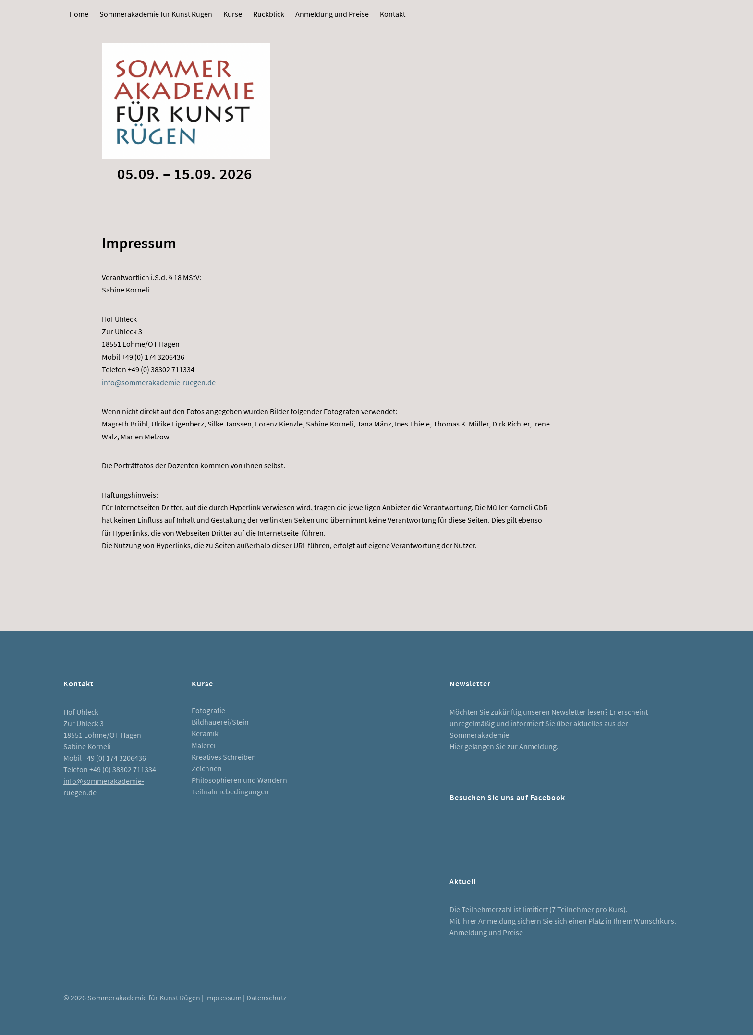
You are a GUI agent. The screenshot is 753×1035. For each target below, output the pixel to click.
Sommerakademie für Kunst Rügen (155, 14)
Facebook (461, 832)
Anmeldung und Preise (332, 14)
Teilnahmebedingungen (230, 791)
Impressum (223, 997)
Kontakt (392, 14)
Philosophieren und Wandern (239, 780)
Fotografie (208, 710)
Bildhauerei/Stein (220, 722)
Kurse (232, 14)
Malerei (204, 745)
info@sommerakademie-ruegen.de (159, 382)
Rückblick (268, 14)
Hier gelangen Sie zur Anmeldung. (504, 746)
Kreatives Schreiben (224, 757)
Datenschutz (266, 997)
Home (78, 14)
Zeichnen (207, 768)
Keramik (205, 733)
